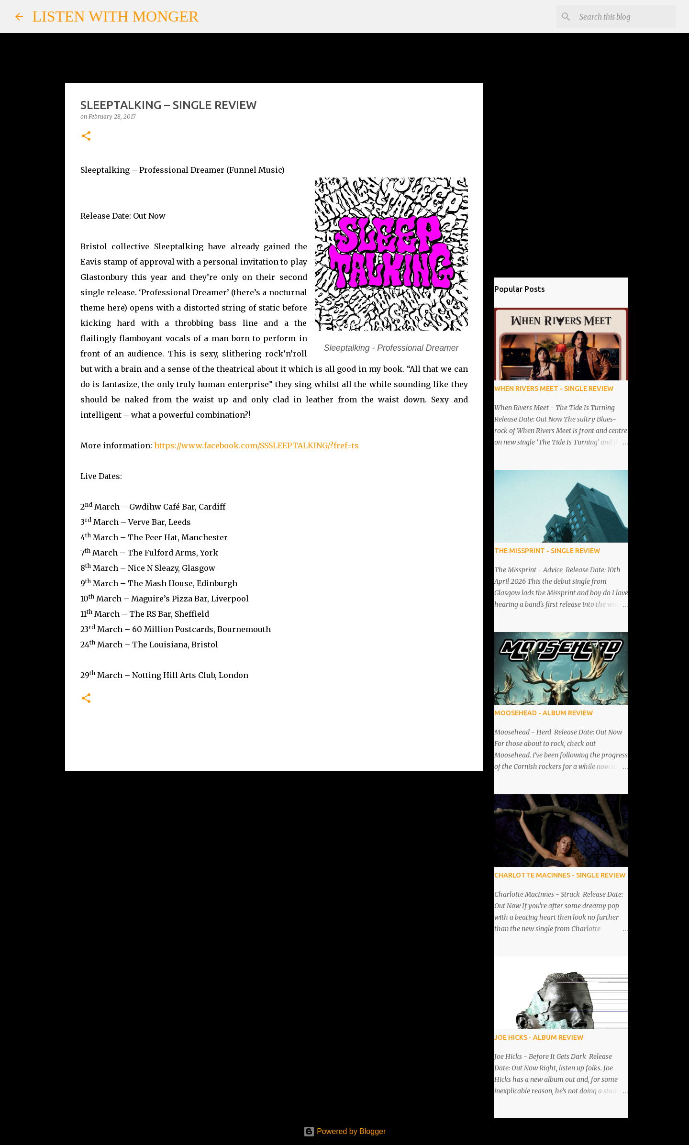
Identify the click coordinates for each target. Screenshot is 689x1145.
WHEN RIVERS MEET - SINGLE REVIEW (553, 388)
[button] (86, 136)
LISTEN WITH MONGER (116, 16)
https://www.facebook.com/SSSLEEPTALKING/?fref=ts (256, 445)
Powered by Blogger (344, 1131)
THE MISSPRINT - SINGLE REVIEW (547, 551)
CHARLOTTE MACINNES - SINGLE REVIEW (559, 875)
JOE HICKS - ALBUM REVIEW (538, 1037)
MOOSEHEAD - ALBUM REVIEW (543, 713)
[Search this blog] (626, 16)
